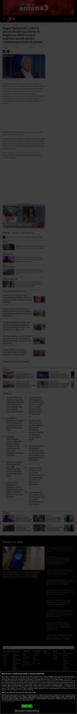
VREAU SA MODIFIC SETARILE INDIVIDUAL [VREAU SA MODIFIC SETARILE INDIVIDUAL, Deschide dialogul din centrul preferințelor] (27, 711)
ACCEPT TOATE (27, 706)
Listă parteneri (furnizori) (7, 701)
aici (63, 685)
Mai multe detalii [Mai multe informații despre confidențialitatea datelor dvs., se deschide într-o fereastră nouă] (68, 679)
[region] (38, 692)
